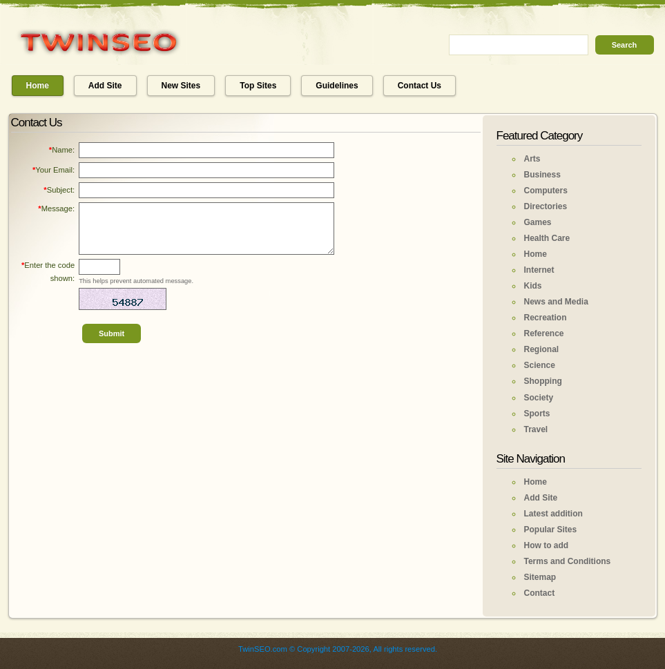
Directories (546, 206)
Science (539, 365)
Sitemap (540, 577)
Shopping (543, 381)
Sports (537, 413)
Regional (541, 349)
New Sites (181, 85)
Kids (533, 286)
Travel (536, 429)
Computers (546, 190)
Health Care (547, 238)
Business (542, 175)
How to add (546, 545)
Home (37, 85)
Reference (544, 333)
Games (538, 222)
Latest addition (553, 513)
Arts (532, 159)
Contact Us (419, 85)
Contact (539, 593)
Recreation (545, 317)
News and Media (556, 302)
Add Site (105, 85)
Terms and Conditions (567, 561)
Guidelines (337, 85)
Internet (539, 270)
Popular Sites (550, 529)
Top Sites (258, 85)
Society (539, 398)
